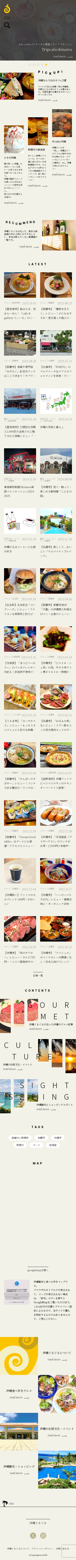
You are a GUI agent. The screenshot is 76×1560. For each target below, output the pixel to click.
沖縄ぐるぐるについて (18, 1548)
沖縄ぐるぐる (38, 1522)
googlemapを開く (38, 1269)
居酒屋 (53, 1145)
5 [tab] (46, 65)
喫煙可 (20, 1145)
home (5, 1502)
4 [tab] (42, 65)
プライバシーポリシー (42, 1548)
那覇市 (41, 1137)
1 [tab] (30, 65)
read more (44, 100)
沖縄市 (57, 1137)
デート (36, 1145)
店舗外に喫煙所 (20, 1137)
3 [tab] (38, 65)
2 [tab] (34, 65)
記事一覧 (38, 975)
